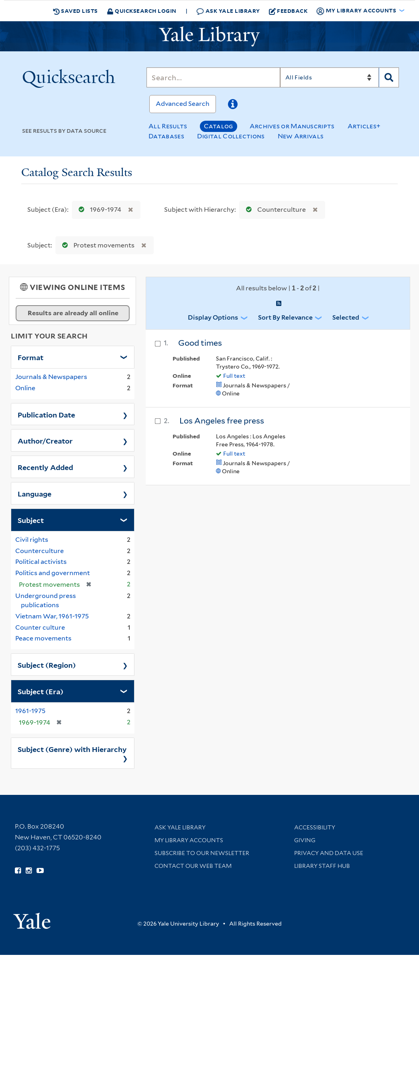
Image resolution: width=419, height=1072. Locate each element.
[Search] (213, 77)
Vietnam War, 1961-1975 (52, 616)
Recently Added (45, 467)
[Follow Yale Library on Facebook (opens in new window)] (18, 870)
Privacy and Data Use (328, 853)
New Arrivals (301, 136)
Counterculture (274, 209)
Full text (234, 376)
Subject (31, 520)
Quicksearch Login (142, 10)
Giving (304, 840)
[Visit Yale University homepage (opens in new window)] (32, 918)
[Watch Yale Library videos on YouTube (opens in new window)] (40, 870)
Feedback (288, 11)
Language (34, 493)
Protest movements (96, 245)
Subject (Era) (40, 691)
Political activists (41, 561)
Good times (200, 343)
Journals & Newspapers (51, 377)
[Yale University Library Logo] (209, 36)
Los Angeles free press (221, 421)
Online (25, 388)
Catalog (218, 126)
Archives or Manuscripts (292, 126)
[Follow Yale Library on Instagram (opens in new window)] (29, 870)
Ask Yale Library (228, 11)
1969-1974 (98, 209)
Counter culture (40, 627)
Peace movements (43, 638)
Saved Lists (75, 11)
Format (30, 357)
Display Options (213, 317)
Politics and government (52, 573)
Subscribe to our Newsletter (202, 853)
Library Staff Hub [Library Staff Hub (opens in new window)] (322, 866)
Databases (166, 136)
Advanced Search (183, 103)
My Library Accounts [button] (356, 10)
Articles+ (364, 126)
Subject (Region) (47, 664)
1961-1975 (30, 711)
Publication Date (46, 414)
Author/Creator (45, 440)
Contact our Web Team (193, 866)
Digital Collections (231, 136)
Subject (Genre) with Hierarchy (72, 749)
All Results (167, 126)
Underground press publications (45, 600)
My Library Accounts (189, 840)
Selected (345, 317)
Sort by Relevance (285, 317)
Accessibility (314, 827)
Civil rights (31, 539)
